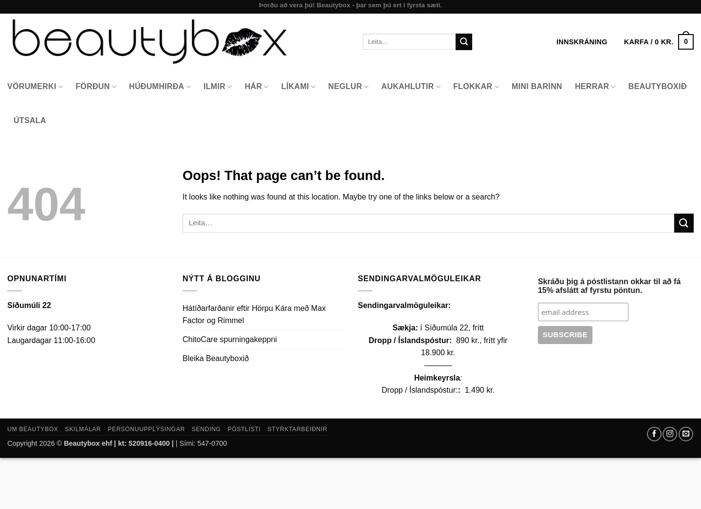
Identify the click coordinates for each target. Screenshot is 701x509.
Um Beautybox (32, 429)
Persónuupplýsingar (146, 429)
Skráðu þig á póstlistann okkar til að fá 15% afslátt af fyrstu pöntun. (609, 285)
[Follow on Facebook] (654, 434)
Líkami (298, 86)
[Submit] (464, 42)
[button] (659, 41)
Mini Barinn (537, 86)
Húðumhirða (160, 86)
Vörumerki (35, 86)
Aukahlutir (411, 86)
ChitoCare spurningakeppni (230, 339)
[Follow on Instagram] (670, 434)
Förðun (95, 86)
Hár (257, 86)
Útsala (30, 120)
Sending (206, 429)
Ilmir (217, 86)
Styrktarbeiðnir (297, 429)
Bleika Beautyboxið (216, 358)
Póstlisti (244, 429)
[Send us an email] (686, 434)
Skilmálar (83, 429)
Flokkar (476, 86)
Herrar (595, 86)
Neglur (348, 86)
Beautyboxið (657, 86)
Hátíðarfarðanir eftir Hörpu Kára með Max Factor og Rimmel (254, 314)
